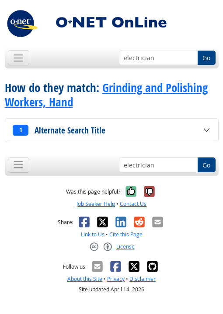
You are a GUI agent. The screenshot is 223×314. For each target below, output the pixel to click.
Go (206, 58)
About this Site (84, 279)
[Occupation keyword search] (158, 58)
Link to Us (93, 234)
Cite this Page (126, 234)
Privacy (116, 279)
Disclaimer (142, 279)
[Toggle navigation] (18, 57)
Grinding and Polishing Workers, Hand (106, 94)
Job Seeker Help (96, 204)
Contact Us (133, 204)
